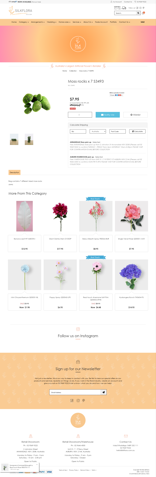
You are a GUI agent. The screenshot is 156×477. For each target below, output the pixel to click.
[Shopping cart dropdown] (143, 13)
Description (14, 172)
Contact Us (128, 2)
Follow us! (132, 8)
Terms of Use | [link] (63, 470)
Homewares (64, 22)
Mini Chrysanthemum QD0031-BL (24, 297)
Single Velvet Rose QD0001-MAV (131, 239)
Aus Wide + (120, 7)
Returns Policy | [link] (85, 470)
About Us (88, 22)
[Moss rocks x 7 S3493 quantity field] (80, 115)
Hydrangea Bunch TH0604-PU (131, 297)
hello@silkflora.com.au (125, 450)
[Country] (98, 131)
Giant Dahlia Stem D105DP (60, 239)
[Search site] (138, 13)
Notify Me (107, 114)
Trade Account (101, 22)
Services (77, 22)
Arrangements (37, 22)
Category (24, 22)
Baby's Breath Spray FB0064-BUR (96, 239)
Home (14, 22)
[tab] (15, 172)
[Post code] (118, 131)
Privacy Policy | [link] (74, 470)
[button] (135, 115)
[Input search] (125, 13)
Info (82, 105)
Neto (147, 473)
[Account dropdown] (116, 2)
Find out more (36, 2)
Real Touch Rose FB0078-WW (20, 467)
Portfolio (113, 22)
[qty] (78, 131)
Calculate (137, 131)
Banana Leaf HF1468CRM (24, 239)
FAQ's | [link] (94, 470)
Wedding (51, 22)
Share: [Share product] (116, 95)
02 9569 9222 (140, 1)
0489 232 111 (132, 445)
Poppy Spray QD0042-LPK (60, 297)
